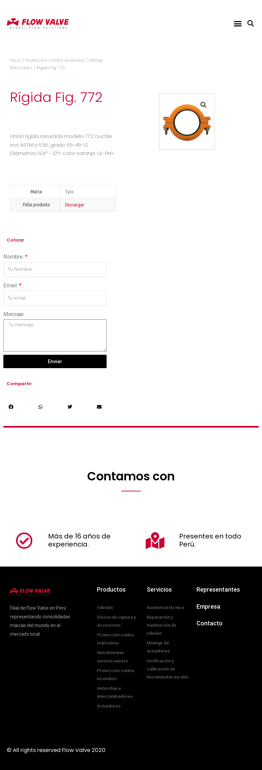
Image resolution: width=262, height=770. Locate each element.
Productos (111, 589)
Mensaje (13, 314)
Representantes (218, 589)
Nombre (13, 257)
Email (10, 285)
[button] (238, 23)
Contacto (209, 623)
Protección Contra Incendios (55, 60)
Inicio (15, 60)
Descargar (74, 204)
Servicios (159, 589)
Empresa (208, 606)
